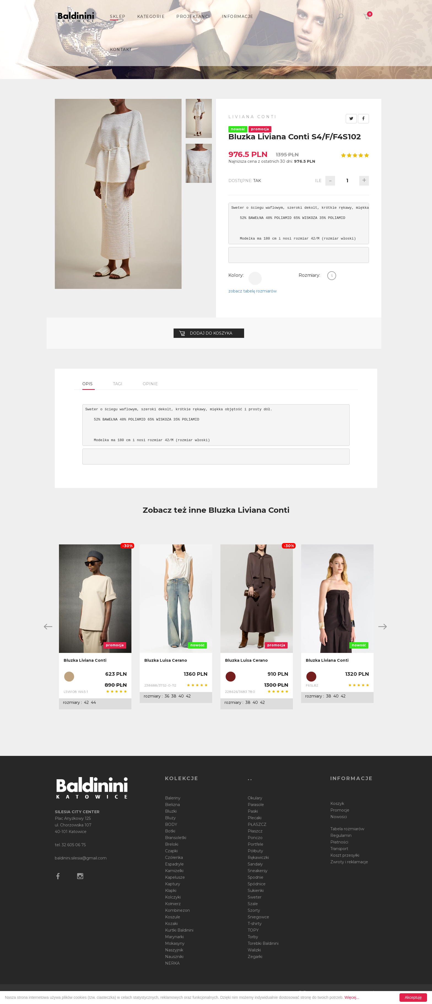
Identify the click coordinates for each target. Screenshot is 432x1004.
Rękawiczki (258, 857)
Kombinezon (177, 910)
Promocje (339, 810)
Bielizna (172, 804)
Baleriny (172, 798)
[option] (95, 627)
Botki (170, 831)
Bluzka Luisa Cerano (165, 660)
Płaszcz (255, 831)
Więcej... (352, 997)
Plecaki (254, 817)
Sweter (254, 897)
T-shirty (255, 923)
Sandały (255, 864)
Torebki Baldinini (263, 943)
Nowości (338, 816)
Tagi (117, 383)
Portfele (255, 844)
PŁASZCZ (257, 824)
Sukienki (256, 890)
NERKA (172, 963)
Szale (253, 903)
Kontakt (121, 49)
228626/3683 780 (240, 692)
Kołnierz (173, 903)
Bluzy (170, 817)
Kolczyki (173, 897)
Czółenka (174, 857)
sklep (118, 16)
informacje (237, 16)
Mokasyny (175, 943)
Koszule (172, 917)
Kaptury (172, 883)
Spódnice (257, 883)
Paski (253, 811)
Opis (87, 383)
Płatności (339, 842)
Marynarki (174, 936)
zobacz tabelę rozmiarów (252, 291)
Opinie (150, 383)
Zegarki (255, 956)
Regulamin (341, 835)
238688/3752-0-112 (160, 685)
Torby (253, 936)
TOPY (253, 930)
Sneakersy (258, 870)
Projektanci (193, 16)
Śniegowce (258, 917)
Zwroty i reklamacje (349, 861)
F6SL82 (312, 685)
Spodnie (255, 877)
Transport (339, 848)
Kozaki (171, 923)
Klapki (170, 890)
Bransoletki (175, 837)
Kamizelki (174, 870)
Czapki (171, 850)
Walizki (254, 950)
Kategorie (151, 16)
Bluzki (171, 811)
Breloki (171, 844)
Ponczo (255, 837)
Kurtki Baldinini (179, 930)
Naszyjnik (174, 950)
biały (255, 278)
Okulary (255, 798)
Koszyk (337, 803)
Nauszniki (174, 956)
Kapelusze (175, 877)
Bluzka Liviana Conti (85, 660)
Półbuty (255, 850)
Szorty (254, 910)
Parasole (256, 804)
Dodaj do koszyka (205, 333)
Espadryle (174, 864)
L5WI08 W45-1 (76, 692)
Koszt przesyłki (344, 855)
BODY (171, 824)
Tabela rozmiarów (347, 828)
